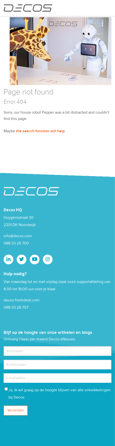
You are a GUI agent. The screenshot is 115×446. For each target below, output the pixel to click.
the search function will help (40, 131)
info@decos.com (18, 236)
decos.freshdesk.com (21, 300)
